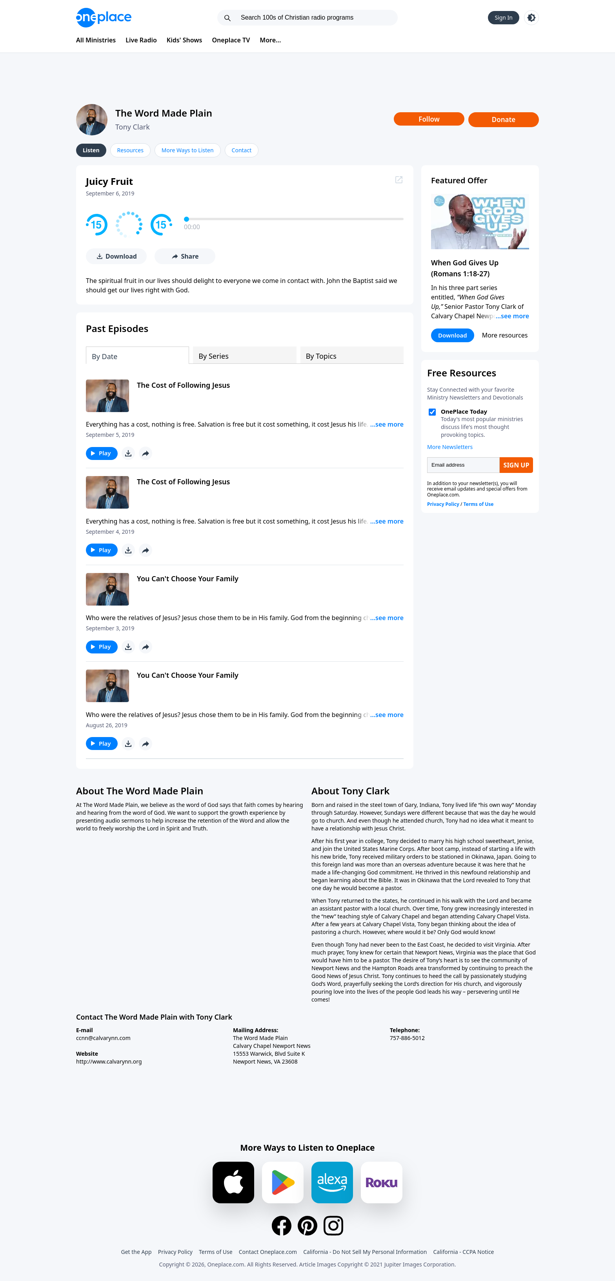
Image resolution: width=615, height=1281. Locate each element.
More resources (505, 335)
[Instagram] (333, 1225)
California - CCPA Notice (463, 1251)
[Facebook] (281, 1225)
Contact (242, 150)
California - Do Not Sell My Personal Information (365, 1251)
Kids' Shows (184, 40)
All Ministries (96, 40)
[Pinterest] (307, 1225)
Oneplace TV (231, 40)
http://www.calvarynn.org (109, 1061)
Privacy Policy (175, 1251)
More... (270, 40)
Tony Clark (132, 126)
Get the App (136, 1251)
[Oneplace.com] (103, 17)
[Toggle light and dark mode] (531, 17)
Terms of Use (216, 1251)
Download (452, 335)
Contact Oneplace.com (268, 1251)
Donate (504, 119)
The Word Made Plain (163, 112)
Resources (130, 150)
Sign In (504, 17)
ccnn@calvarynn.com (103, 1038)
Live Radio (141, 40)
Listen (91, 150)
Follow (429, 119)
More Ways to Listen (188, 150)
